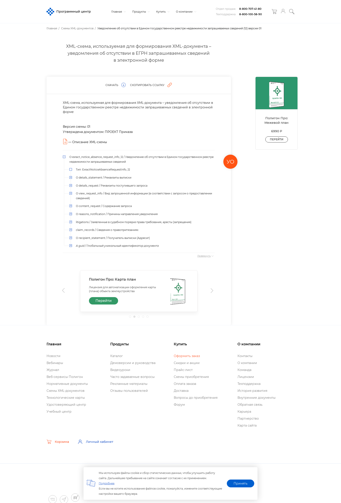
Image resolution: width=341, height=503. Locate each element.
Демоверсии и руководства (132, 363)
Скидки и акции (187, 363)
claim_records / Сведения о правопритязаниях (107, 230)
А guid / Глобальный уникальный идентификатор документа (117, 245)
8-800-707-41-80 (250, 8)
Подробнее (106, 483)
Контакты (244, 356)
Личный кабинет (95, 442)
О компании (185, 11)
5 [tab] (149, 318)
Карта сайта (247, 425)
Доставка (181, 391)
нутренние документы (256, 398)
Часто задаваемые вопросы (132, 377)
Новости (53, 356)
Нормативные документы (67, 384)
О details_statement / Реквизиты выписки (103, 177)
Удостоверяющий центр (66, 405)
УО (230, 162)
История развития (252, 391)
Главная (118, 11)
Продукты (140, 11)
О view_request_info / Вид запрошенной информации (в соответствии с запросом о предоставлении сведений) (144, 196)
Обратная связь (249, 405)
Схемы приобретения (191, 377)
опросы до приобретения (195, 398)
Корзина (58, 442)
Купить (162, 11)
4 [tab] (144, 318)
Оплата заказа (185, 384)
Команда (244, 370)
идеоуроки (120, 370)
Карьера (244, 412)
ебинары (55, 363)
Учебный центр (59, 412)
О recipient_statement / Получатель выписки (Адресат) (113, 238)
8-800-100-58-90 (250, 14)
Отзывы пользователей (129, 391)
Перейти (103, 301)
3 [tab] (140, 318)
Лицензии (245, 377)
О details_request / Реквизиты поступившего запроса (111, 185)
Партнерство (248, 418)
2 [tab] (136, 318)
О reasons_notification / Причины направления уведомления (117, 214)
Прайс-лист (183, 370)
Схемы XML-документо (66, 391)
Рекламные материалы (128, 384)
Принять (240, 483)
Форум (179, 405)
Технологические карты (66, 398)
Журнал (53, 370)
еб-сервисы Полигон (65, 377)
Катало (116, 356)
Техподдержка (249, 384)
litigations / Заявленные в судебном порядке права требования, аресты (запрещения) (133, 222)
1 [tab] (131, 318)
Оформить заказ (187, 356)
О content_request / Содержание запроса (104, 206)
